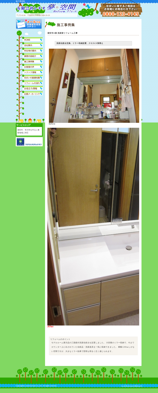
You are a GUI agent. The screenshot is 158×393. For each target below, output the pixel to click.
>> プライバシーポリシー (131, 386)
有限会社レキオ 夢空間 (46, 8)
